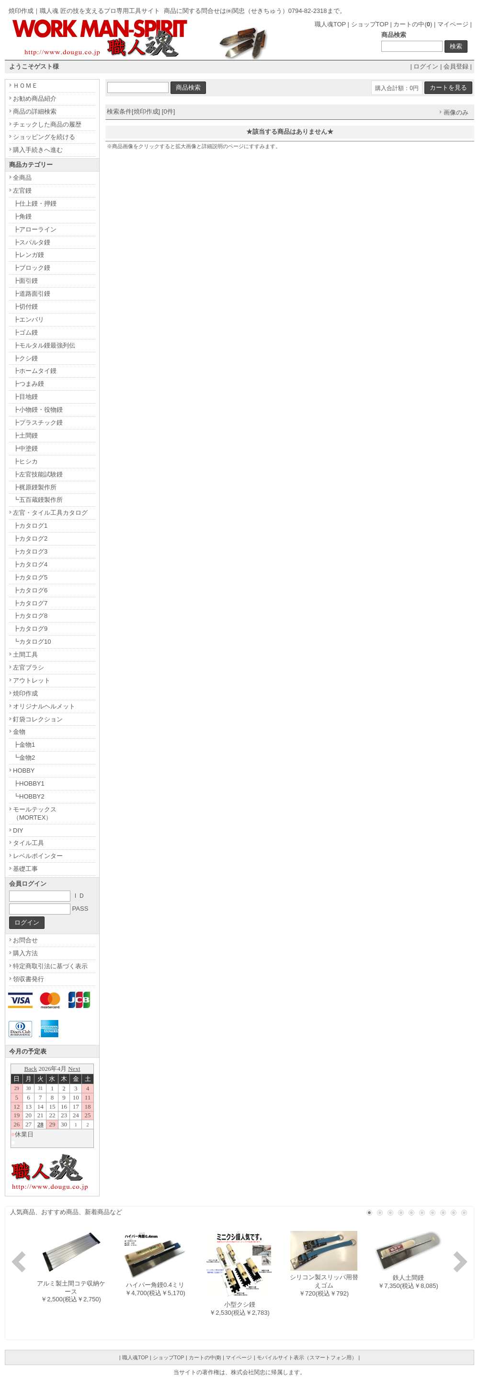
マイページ (452, 24)
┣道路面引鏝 (31, 293)
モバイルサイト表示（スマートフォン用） (307, 1357)
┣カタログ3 (30, 551)
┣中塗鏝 (25, 448)
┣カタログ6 (30, 590)
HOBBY (24, 770)
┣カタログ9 (30, 628)
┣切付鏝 (25, 306)
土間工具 (25, 654)
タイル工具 (28, 842)
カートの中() (412, 24)
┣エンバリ (28, 319)
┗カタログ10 (32, 641)
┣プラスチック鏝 (38, 422)
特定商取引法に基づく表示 (50, 966)
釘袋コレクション (38, 719)
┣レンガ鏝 (28, 254)
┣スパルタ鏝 (31, 242)
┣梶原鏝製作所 (35, 487)
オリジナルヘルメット (44, 706)
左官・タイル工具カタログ (50, 512)
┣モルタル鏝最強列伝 (44, 345)
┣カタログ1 (30, 525)
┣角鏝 (22, 216)
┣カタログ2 (30, 538)
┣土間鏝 (25, 435)
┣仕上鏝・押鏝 (35, 203)
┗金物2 (24, 757)
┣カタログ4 (30, 564)
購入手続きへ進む (38, 149)
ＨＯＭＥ (25, 85)
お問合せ (25, 940)
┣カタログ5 (30, 577)
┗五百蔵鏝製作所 (38, 499)
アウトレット (31, 680)
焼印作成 (25, 693)
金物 (19, 731)
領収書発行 (28, 979)
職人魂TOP (330, 24)
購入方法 (25, 953)
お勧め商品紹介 (35, 98)
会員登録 (456, 66)
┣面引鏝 (25, 280)
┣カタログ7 (30, 603)
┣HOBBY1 (29, 783)
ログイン (425, 66)
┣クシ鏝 (25, 358)
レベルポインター (38, 855)
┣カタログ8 (30, 615)
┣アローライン (35, 229)
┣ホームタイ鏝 (35, 370)
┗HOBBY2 (29, 796)
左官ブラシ (28, 667)
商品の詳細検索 (35, 111)
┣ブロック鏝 (31, 267)
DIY (18, 830)
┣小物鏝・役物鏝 (38, 409)
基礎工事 (25, 868)
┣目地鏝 (25, 396)
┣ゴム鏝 (25, 332)
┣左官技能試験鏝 (38, 474)
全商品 (22, 177)
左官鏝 (22, 190)
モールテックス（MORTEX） (35, 813)
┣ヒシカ (25, 461)
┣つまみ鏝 (28, 383)
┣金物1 (24, 744)
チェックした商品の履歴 (47, 124)
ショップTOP (369, 24)
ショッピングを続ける (44, 136)
